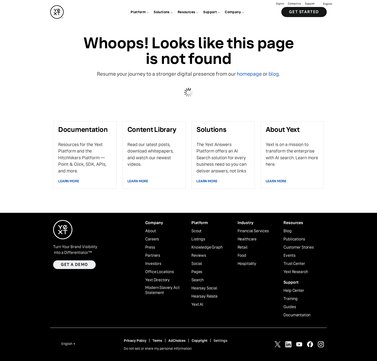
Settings (220, 340)
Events (289, 255)
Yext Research (295, 271)
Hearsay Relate (204, 296)
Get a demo (74, 264)
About (150, 231)
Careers (152, 239)
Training (290, 298)
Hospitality (247, 263)
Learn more (68, 181)
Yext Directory (157, 280)
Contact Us (294, 3)
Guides (289, 307)
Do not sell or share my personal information (158, 348)
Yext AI (197, 304)
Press (150, 247)
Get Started (304, 11)
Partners (152, 255)
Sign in (280, 3)
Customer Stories (298, 247)
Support (309, 3)
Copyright (199, 340)
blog (274, 74)
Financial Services (253, 231)
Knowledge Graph (207, 247)
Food (242, 255)
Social (196, 263)
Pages (196, 271)
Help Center (293, 290)
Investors (153, 263)
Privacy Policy (135, 340)
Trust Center (294, 263)
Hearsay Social (204, 288)
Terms (157, 340)
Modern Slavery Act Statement (162, 290)
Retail (242, 247)
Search (197, 280)
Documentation (296, 315)
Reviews (198, 255)
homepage (249, 74)
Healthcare (247, 239)
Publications (294, 239)
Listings (198, 239)
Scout (196, 231)
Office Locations (159, 271)
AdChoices (177, 340)
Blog (287, 231)
